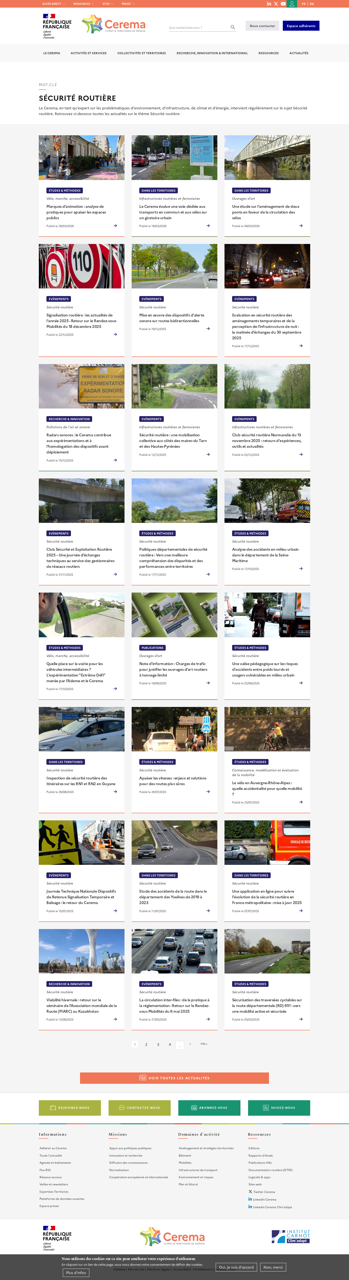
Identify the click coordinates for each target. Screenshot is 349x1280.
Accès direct (51, 3)
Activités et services (89, 53)
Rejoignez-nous (73, 1107)
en (312, 4)
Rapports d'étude (261, 1155)
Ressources (82, 3)
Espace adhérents (301, 25)
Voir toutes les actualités (179, 1078)
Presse (126, 3)
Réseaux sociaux (51, 1177)
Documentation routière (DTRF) (271, 1170)
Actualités (299, 53)
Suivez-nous (283, 1107)
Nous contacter (262, 25)
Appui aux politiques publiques (130, 1148)
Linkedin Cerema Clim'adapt (272, 1207)
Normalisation (119, 1170)
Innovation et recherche (125, 1155)
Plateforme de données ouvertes (62, 1199)
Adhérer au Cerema (53, 1148)
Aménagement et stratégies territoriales (206, 1148)
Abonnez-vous (213, 1107)
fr (303, 4)
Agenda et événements (55, 1162)
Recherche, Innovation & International (212, 53)
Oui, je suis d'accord (236, 1267)
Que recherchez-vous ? (185, 27)
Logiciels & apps (259, 1177)
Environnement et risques (196, 1177)
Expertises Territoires (54, 1191)
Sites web (255, 1184)
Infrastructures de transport (198, 1170)
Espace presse (49, 1206)
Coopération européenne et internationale (138, 1177)
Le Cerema (51, 53)
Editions (254, 1148)
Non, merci (273, 1267)
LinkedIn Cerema (264, 1199)
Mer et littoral (188, 1184)
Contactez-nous (143, 1107)
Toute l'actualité (51, 1155)
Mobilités (185, 1162)
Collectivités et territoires (141, 53)
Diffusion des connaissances (128, 1162)
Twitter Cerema (264, 1192)
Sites (106, 3)
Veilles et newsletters (54, 1184)
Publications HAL (260, 1162)
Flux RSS (45, 1170)
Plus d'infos (76, 1272)
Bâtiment (185, 1155)
